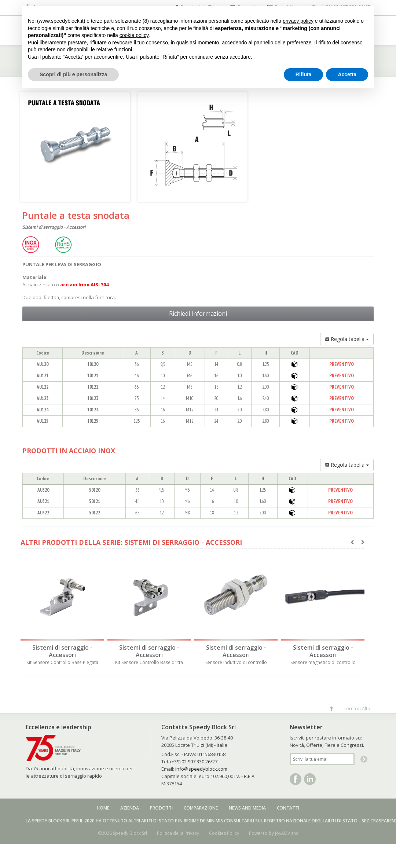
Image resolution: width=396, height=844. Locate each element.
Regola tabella (347, 338)
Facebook (295, 777)
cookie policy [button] (134, 35)
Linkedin (310, 777)
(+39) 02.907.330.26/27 (193, 759)
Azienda (129, 806)
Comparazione (201, 806)
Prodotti (161, 806)
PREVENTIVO (341, 364)
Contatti (288, 806)
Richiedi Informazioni (198, 313)
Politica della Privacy (178, 831)
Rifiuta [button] (304, 74)
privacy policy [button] (298, 21)
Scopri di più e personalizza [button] (73, 74)
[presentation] (352, 542)
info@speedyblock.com (201, 767)
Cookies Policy (224, 831)
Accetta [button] (347, 74)
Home (103, 806)
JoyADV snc (286, 831)
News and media (247, 806)
